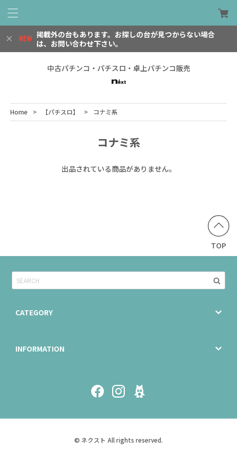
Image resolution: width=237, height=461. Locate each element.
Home (19, 111)
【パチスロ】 (60, 111)
